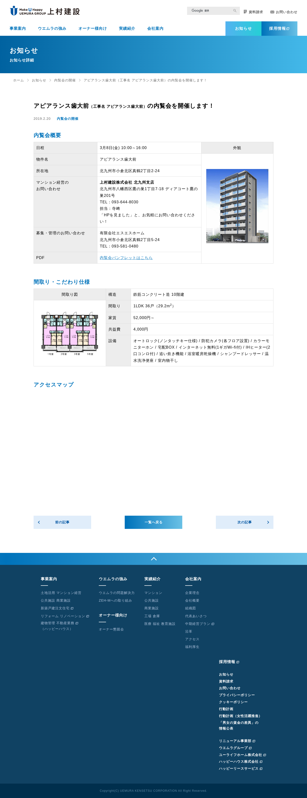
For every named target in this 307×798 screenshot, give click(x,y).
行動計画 (226, 709)
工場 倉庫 (152, 616)
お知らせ (243, 28)
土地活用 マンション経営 (61, 593)
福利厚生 (192, 647)
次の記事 (244, 522)
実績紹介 (127, 28)
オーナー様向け (92, 28)
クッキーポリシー (233, 702)
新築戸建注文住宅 (57, 608)
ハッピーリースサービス (241, 768)
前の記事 (62, 522)
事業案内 (18, 28)
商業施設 (151, 608)
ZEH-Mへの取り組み (115, 600)
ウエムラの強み (52, 28)
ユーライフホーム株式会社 (242, 755)
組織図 (190, 608)
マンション (153, 593)
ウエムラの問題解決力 (117, 593)
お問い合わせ (283, 12)
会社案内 (155, 28)
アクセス (192, 639)
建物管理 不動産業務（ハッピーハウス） (59, 626)
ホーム (18, 80)
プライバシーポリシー (237, 695)
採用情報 (279, 28)
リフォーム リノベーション (65, 616)
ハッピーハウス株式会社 (241, 761)
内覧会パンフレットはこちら (126, 258)
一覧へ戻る (154, 522)
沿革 (188, 631)
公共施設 (151, 600)
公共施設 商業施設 (56, 600)
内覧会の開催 (65, 80)
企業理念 (192, 593)
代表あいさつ (196, 616)
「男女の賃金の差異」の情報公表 (239, 725)
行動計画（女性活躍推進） (240, 716)
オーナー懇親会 (111, 629)
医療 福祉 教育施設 (160, 624)
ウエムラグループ (235, 748)
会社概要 (192, 600)
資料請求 (253, 12)
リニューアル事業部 (237, 741)
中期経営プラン (199, 624)
